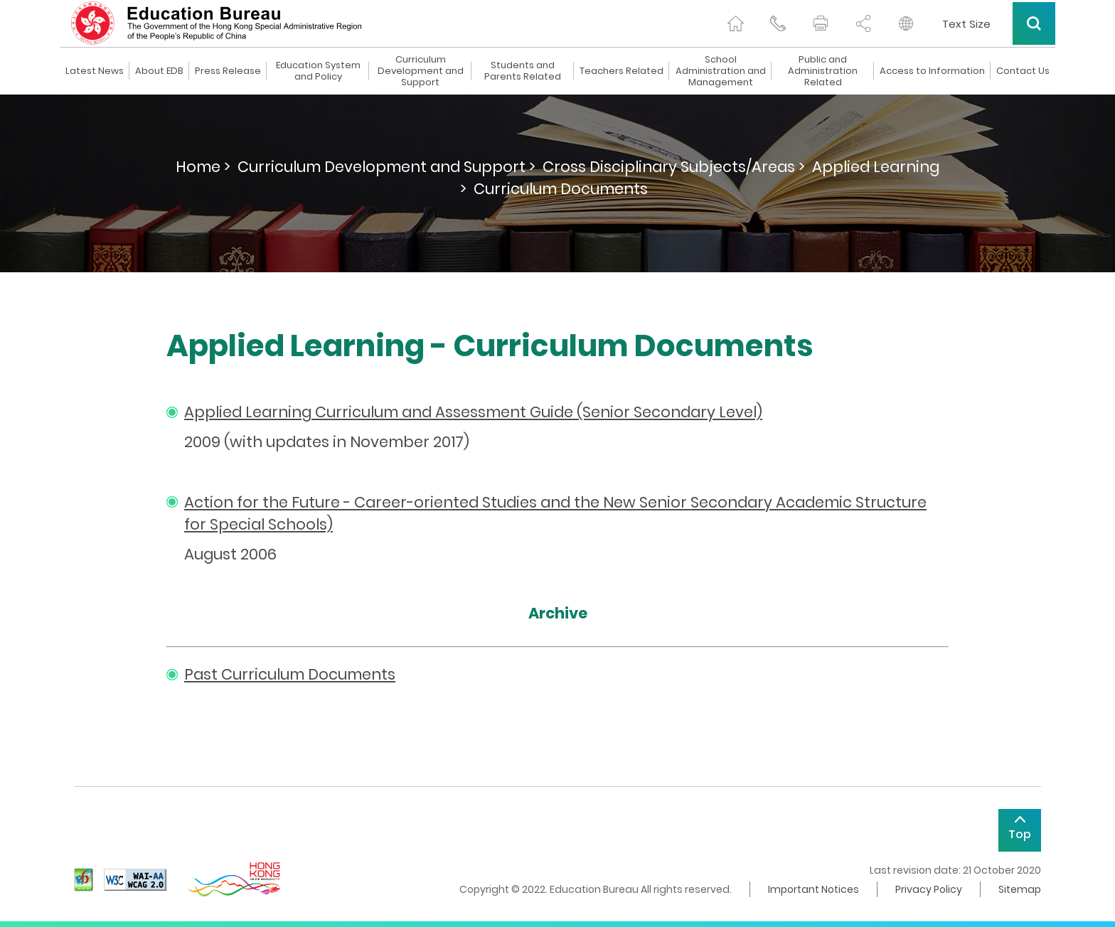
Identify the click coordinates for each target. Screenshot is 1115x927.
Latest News (94, 71)
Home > (203, 166)
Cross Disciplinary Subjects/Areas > (674, 166)
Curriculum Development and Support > (386, 166)
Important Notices (813, 889)
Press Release (228, 71)
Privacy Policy (928, 889)
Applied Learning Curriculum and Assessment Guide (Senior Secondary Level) (473, 412)
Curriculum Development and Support (421, 71)
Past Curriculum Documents (289, 674)
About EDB (159, 71)
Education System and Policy (318, 71)
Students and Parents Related (522, 71)
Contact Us (1023, 71)
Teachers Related (621, 71)
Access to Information (932, 71)
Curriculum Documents (561, 188)
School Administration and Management (721, 71)
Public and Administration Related (823, 71)
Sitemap (1019, 889)
